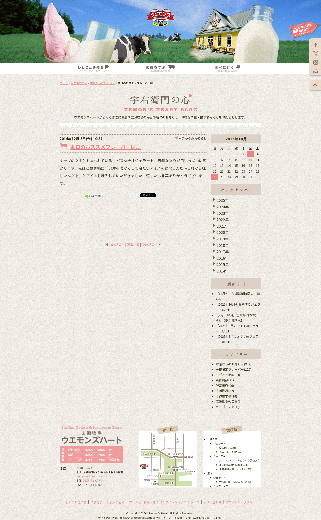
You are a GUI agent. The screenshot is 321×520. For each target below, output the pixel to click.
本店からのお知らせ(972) (233, 364)
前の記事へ (117, 244)
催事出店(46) (225, 385)
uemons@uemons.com (91, 476)
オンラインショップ (173, 502)
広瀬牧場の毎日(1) (229, 401)
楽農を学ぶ (98, 502)
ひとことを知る (76, 502)
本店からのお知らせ (102, 83)
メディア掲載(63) (228, 375)
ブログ (195, 502)
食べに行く (117, 502)
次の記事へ (150, 244)
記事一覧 (133, 244)
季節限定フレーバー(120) (233, 369)
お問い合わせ (212, 502)
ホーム (64, 83)
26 (214, 177)
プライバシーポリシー (240, 502)
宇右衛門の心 (79, 83)
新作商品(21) (225, 380)
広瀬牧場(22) (225, 390)
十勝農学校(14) (226, 396)
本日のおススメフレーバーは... (105, 146)
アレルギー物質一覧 (142, 502)
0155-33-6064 (92, 480)
